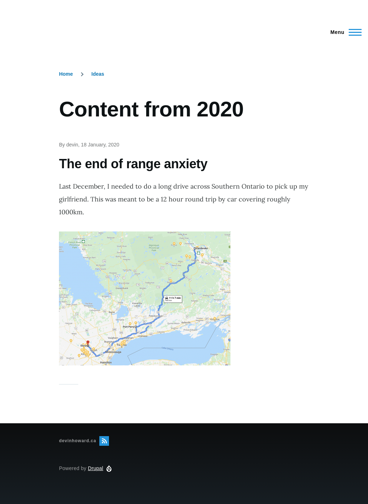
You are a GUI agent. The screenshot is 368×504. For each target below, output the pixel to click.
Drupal (95, 468)
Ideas (97, 74)
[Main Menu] (344, 32)
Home (66, 74)
